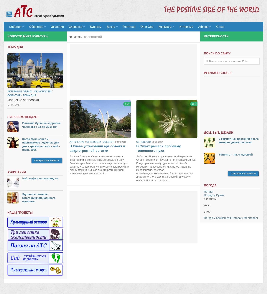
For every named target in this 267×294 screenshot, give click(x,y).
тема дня (29, 95)
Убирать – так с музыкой (236, 154)
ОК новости (93, 142)
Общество (36, 26)
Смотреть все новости (46, 160)
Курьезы (96, 26)
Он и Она (147, 26)
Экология (57, 26)
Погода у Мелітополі (245, 217)
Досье (111, 26)
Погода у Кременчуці (217, 217)
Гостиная (129, 26)
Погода (208, 191)
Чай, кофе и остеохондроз (40, 178)
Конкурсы (165, 26)
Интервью (186, 26)
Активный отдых (19, 91)
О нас (220, 26)
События (15, 26)
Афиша (203, 26)
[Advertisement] (133, 70)
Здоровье (75, 26)
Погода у (214, 195)
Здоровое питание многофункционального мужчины (39, 198)
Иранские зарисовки (23, 100)
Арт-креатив (77, 142)
